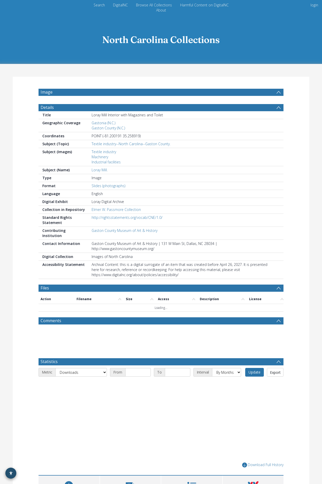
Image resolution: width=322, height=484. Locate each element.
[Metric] (81, 372)
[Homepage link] (161, 38)
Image (47, 92)
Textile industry (104, 151)
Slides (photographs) (108, 185)
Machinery (100, 156)
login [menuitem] (314, 5)
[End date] (177, 372)
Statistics (49, 361)
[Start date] (138, 372)
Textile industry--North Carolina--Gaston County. (131, 143)
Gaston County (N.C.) (108, 128)
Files (45, 288)
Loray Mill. (100, 169)
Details (47, 107)
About (161, 10)
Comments (51, 320)
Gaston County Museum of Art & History (124, 230)
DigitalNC (120, 5)
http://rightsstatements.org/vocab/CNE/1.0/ (127, 217)
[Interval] (226, 372)
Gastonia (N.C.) (103, 122)
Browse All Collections (154, 5)
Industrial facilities (106, 162)
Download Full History (262, 465)
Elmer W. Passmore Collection (116, 209)
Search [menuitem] (99, 5)
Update (255, 372)
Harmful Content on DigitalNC (204, 5)
